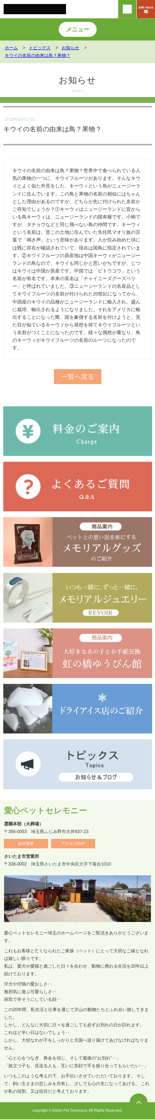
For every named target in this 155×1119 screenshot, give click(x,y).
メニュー (77, 29)
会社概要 (26, 843)
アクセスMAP (73, 843)
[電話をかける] (127, 9)
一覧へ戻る (77, 376)
